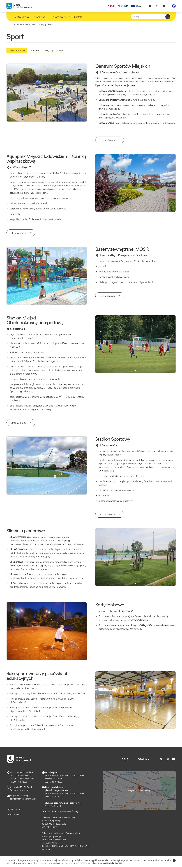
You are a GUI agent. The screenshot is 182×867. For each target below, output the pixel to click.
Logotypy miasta (14, 809)
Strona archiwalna (14, 814)
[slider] (46, 93)
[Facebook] (150, 6)
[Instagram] (157, 6)
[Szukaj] (150, 16)
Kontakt (78, 16)
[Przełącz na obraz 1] (45, 119)
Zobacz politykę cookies (111, 862)
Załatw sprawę (21, 16)
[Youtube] (163, 6)
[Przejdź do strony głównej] (19, 759)
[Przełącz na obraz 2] (48, 119)
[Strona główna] (14, 24)
